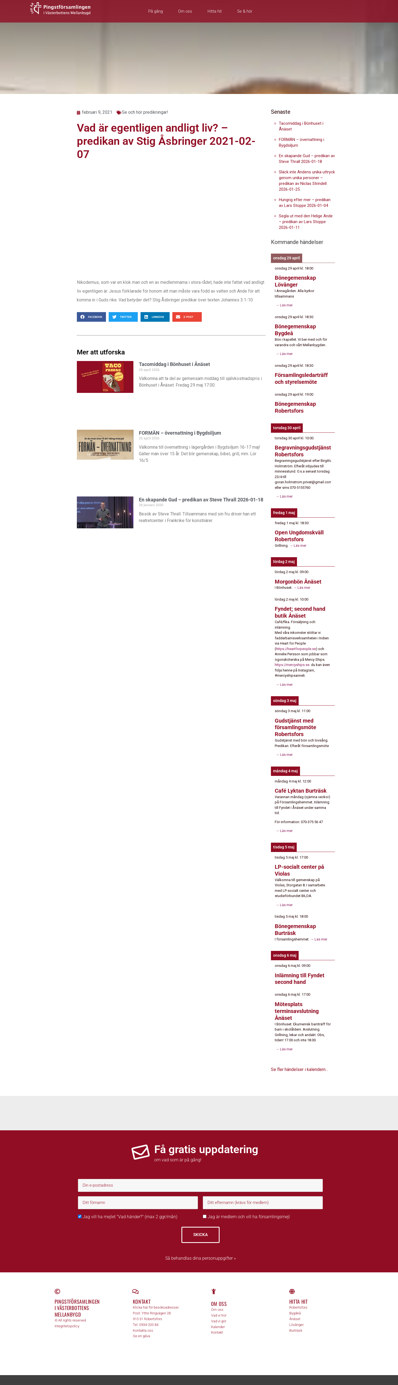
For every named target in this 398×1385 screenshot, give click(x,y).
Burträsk (295, 1323)
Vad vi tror (218, 1308)
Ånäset (294, 1312)
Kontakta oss (143, 1323)
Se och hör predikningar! (145, 112)
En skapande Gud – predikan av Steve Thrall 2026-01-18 (201, 500)
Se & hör (244, 11)
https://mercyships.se (292, 661)
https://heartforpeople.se (296, 645)
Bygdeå (295, 1306)
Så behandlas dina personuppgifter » (200, 1251)
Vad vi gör (218, 1314)
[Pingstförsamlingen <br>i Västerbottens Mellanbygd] (57, 1284)
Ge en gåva (141, 1329)
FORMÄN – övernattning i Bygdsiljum (180, 433)
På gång (155, 11)
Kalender (218, 1320)
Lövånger (296, 1317)
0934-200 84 (148, 1317)
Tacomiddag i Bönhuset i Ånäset (174, 364)
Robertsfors (298, 1300)
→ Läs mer (284, 304)
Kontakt (142, 1294)
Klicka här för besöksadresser (156, 1300)
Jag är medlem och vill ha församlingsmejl (246, 1209)
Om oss (185, 11)
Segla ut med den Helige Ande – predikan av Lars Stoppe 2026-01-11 (306, 221)
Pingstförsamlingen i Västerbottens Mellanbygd (77, 1301)
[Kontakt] (135, 1284)
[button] (91, 317)
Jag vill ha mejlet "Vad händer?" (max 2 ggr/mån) (127, 1209)
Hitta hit (215, 11)
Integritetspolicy (67, 1319)
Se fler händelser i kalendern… (299, 1062)
